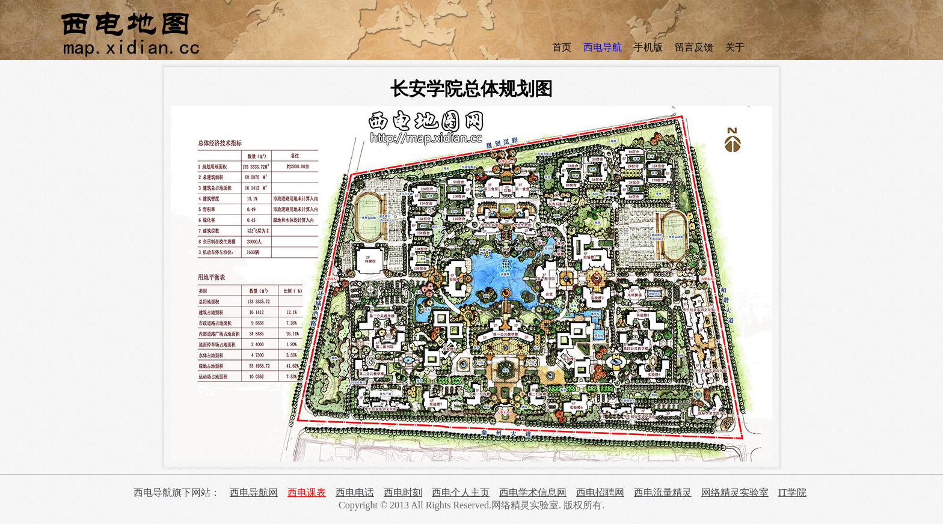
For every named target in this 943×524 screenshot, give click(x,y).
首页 (561, 47)
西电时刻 (403, 492)
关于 (735, 47)
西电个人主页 (461, 492)
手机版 (648, 47)
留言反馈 (694, 47)
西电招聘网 (600, 492)
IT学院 (792, 492)
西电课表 (306, 492)
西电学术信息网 (533, 492)
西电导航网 (254, 492)
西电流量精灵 (663, 492)
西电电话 (355, 492)
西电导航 (602, 47)
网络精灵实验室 (735, 492)
